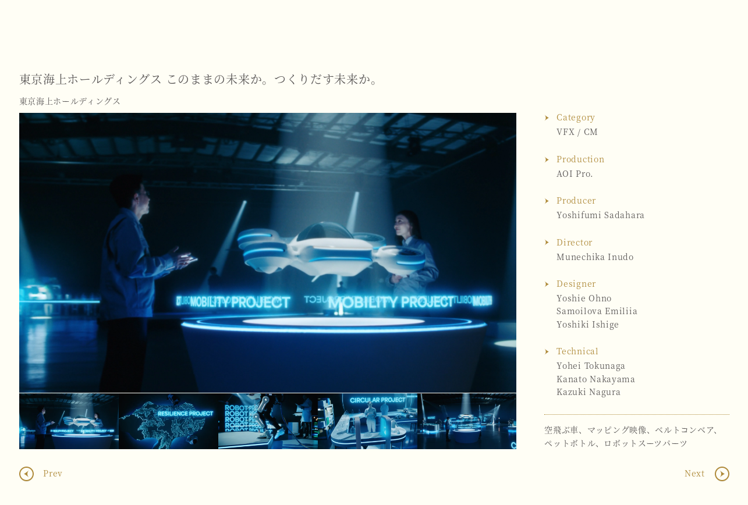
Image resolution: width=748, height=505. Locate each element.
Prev (52, 473)
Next (496, 253)
